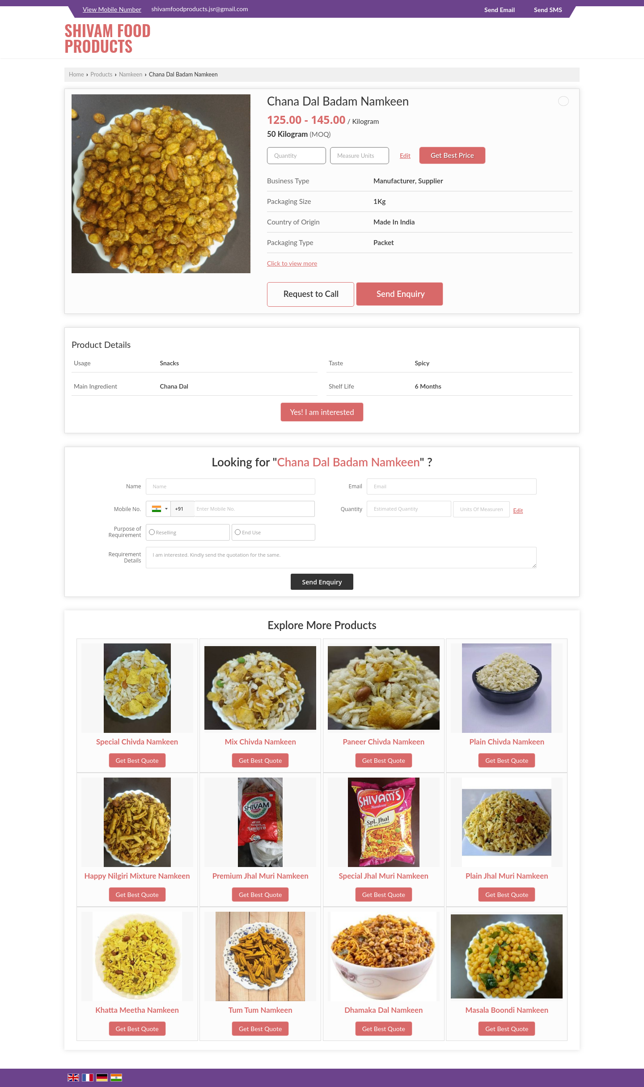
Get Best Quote (137, 760)
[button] (112, 9)
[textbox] (359, 155)
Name (133, 486)
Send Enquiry (401, 294)
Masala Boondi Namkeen (507, 1010)
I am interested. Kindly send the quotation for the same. (341, 557)
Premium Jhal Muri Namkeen (260, 875)
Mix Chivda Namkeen (260, 741)
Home (76, 74)
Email (355, 486)
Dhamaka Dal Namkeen (383, 1010)
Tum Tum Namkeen (260, 1010)
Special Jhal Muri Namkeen (383, 875)
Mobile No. (127, 509)
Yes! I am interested (322, 412)
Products (101, 74)
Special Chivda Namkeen (137, 741)
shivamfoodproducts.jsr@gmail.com (199, 9)
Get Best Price (452, 155)
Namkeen (130, 74)
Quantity (351, 509)
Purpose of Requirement (124, 532)
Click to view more (292, 263)
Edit (405, 155)
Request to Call (311, 294)
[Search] (574, 40)
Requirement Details (124, 557)
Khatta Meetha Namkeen (137, 1010)
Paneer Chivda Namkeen (383, 741)
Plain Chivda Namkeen (507, 741)
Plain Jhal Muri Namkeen (507, 875)
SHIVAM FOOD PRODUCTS (107, 38)
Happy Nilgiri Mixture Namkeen (137, 875)
